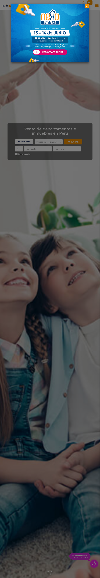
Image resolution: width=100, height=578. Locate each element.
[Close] (87, 6)
